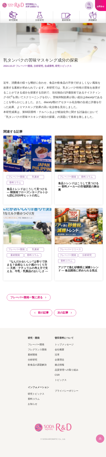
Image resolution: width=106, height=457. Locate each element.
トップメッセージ (64, 344)
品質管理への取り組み (66, 369)
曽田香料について (64, 337)
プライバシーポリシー (66, 390)
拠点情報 (59, 364)
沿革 (57, 354)
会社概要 (59, 349)
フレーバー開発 (36, 344)
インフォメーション (38, 387)
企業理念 (59, 359)
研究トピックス (36, 393)
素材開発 (32, 354)
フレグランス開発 (37, 349)
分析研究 (32, 359)
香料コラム (34, 399)
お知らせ (32, 404)
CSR (57, 375)
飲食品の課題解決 (37, 364)
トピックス (61, 380)
